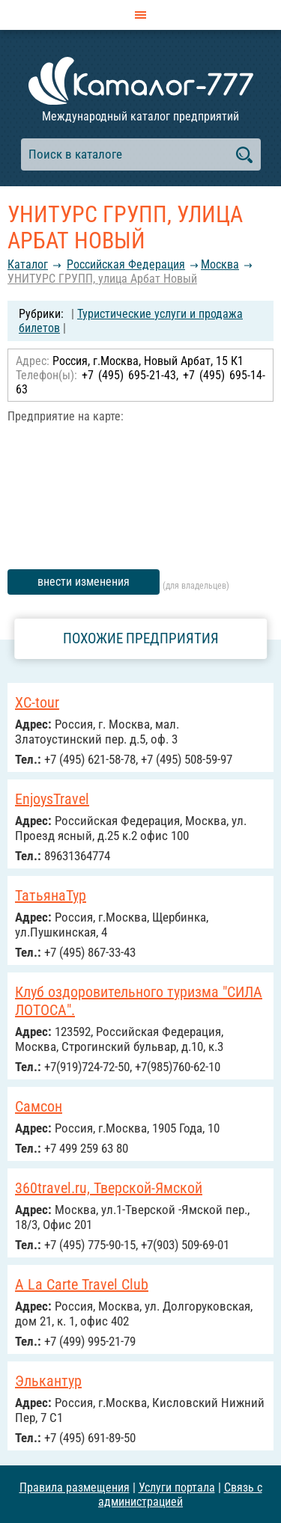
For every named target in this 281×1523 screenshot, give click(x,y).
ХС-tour (37, 702)
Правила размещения (74, 1487)
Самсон (38, 1106)
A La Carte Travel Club (81, 1284)
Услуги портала (177, 1487)
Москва (220, 264)
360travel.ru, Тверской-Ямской (108, 1188)
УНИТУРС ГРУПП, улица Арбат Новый (102, 279)
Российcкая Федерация (126, 264)
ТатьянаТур (50, 895)
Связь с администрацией (180, 1494)
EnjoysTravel (52, 799)
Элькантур (48, 1381)
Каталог (27, 264)
